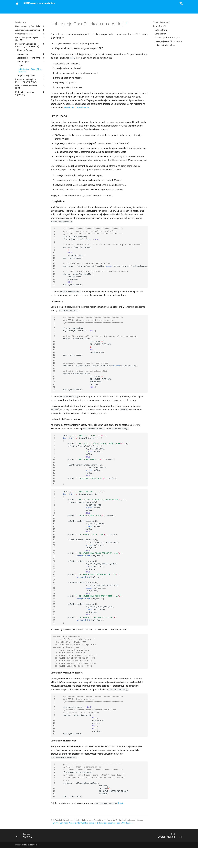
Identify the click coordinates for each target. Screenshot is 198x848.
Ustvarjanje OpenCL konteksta (168, 41)
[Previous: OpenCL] (25, 836)
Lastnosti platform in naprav (167, 37)
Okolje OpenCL (159, 26)
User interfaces (36, 10)
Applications (51, 10)
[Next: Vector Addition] (169, 836)
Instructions (20, 10)
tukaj (120, 803)
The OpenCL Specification (76, 107)
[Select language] (181, 3)
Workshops (107, 10)
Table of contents (161, 22)
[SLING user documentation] (17, 3)
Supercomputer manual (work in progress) (79, 10)
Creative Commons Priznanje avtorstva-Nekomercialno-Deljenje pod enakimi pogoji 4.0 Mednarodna (93, 823)
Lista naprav (160, 34)
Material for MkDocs (32, 845)
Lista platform (161, 30)
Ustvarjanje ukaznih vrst (165, 45)
